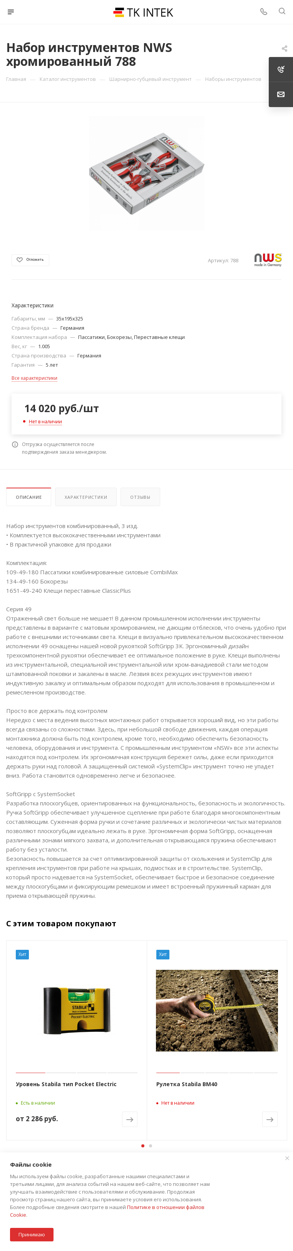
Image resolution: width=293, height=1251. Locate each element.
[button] (143, 1146)
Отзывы (140, 497)
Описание (29, 497)
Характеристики (86, 497)
